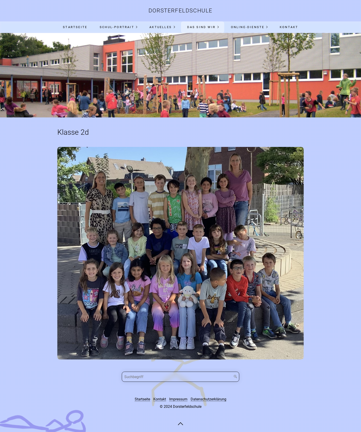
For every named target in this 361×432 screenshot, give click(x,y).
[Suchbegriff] (180, 377)
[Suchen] (235, 377)
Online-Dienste (248, 27)
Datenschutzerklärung (208, 399)
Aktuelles (160, 27)
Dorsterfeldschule (180, 10)
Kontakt (289, 27)
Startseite (75, 27)
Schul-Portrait (117, 27)
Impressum (178, 399)
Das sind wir (201, 27)
